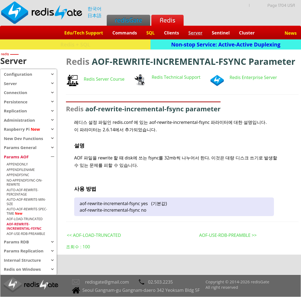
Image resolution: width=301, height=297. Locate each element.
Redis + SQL (75, 44)
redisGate (128, 20)
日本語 (95, 15)
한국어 (95, 8)
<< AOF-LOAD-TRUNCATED (94, 235)
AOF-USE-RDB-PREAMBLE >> (228, 235)
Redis (167, 20)
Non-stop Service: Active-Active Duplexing (225, 44)
